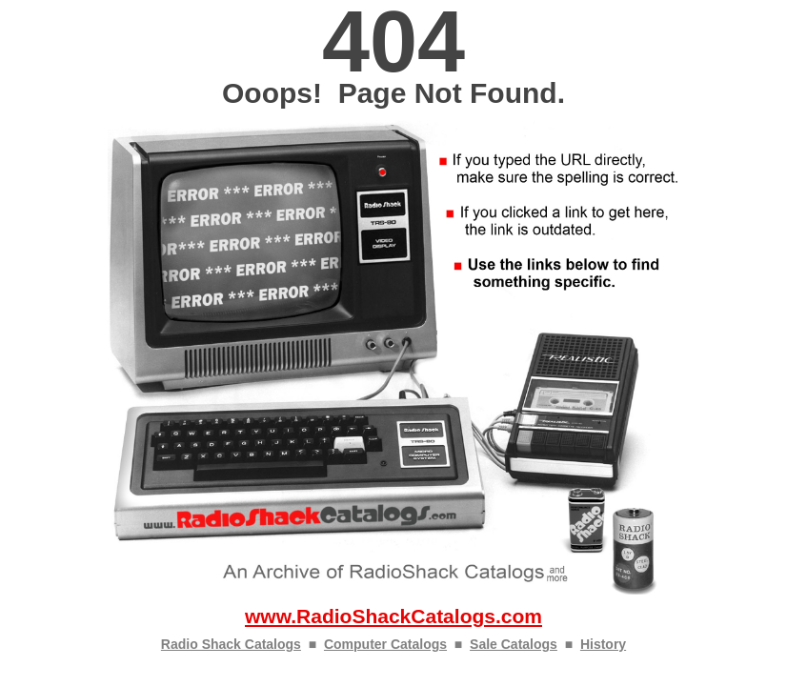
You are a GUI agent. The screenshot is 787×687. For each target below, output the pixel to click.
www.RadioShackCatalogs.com (393, 616)
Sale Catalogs (513, 644)
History (603, 644)
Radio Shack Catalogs (231, 644)
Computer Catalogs (385, 644)
